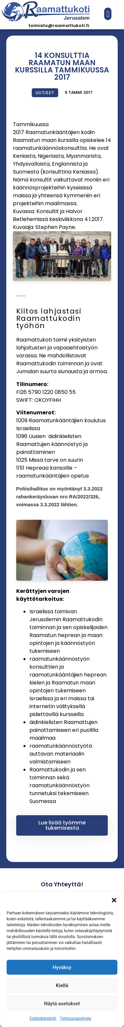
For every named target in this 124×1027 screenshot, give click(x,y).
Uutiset (45, 93)
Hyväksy (62, 967)
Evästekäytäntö (42, 1018)
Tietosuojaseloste (75, 1018)
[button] (114, 900)
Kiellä (62, 985)
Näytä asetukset (62, 1004)
